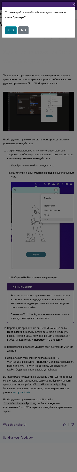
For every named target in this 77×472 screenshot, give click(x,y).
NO (23, 30)
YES (11, 30)
